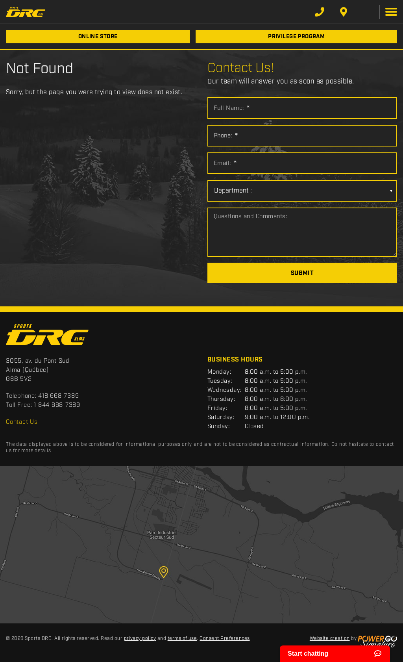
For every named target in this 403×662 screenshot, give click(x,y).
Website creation (330, 639)
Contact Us (22, 422)
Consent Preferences (225, 639)
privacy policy (140, 639)
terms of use (182, 639)
